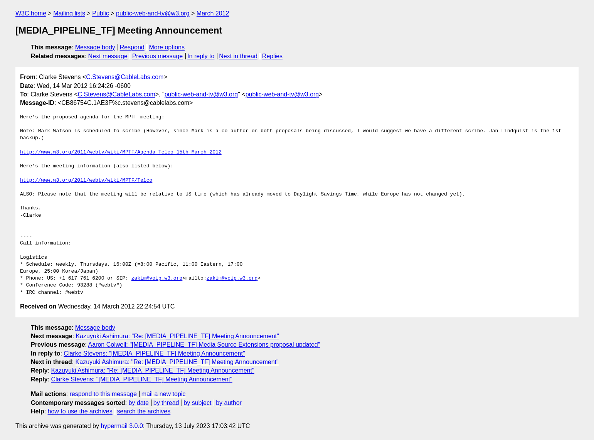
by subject (197, 403)
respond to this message (102, 394)
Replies (272, 56)
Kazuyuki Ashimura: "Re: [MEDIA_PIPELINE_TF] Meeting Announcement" (177, 336)
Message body (95, 47)
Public (100, 13)
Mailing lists (69, 13)
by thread (166, 403)
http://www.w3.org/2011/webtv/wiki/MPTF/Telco (86, 180)
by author (229, 403)
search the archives (144, 411)
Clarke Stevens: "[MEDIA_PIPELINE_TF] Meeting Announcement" (154, 353)
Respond (132, 47)
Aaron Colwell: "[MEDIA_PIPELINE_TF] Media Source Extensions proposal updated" (204, 344)
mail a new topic (163, 394)
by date (138, 403)
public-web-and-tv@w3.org (153, 13)
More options (167, 47)
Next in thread (238, 56)
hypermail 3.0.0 (122, 426)
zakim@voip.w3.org (157, 278)
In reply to (200, 56)
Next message (108, 56)
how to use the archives (80, 411)
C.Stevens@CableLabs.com (124, 77)
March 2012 (213, 13)
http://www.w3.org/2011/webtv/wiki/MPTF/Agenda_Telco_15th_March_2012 (121, 152)
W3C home (30, 13)
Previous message (157, 56)
